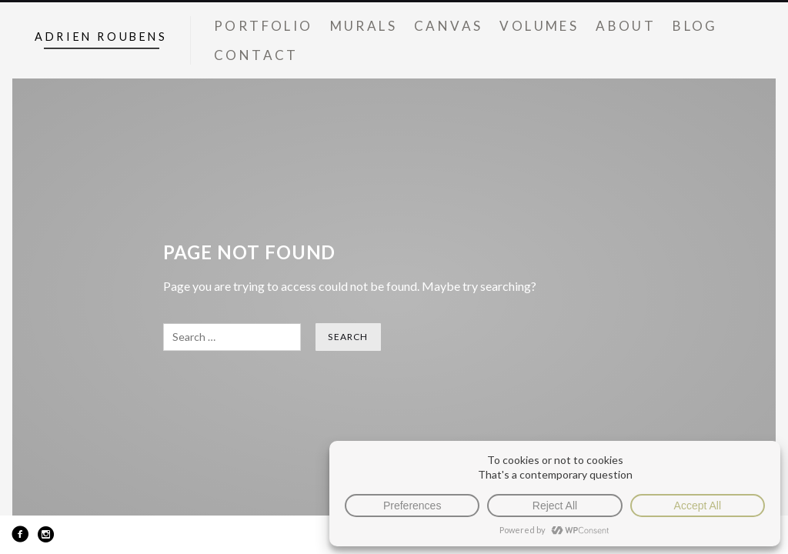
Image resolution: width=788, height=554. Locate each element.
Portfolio (263, 26)
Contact (256, 55)
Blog (695, 26)
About (626, 26)
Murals (363, 26)
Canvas (448, 26)
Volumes (539, 26)
